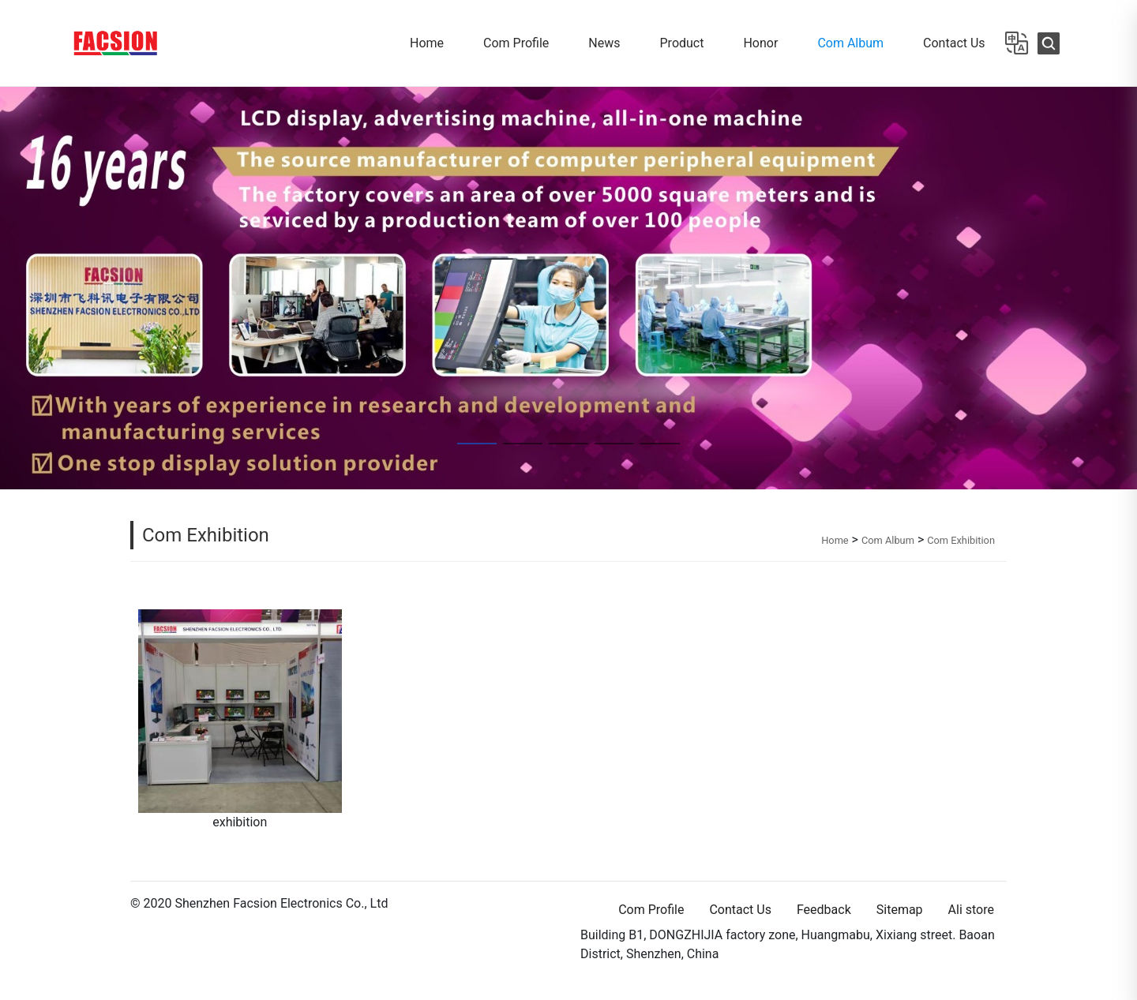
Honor (760, 43)
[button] (10, 288)
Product (682, 43)
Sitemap (899, 909)
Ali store (971, 909)
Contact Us (954, 43)
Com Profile (516, 43)
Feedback (824, 909)
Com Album (850, 43)
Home (427, 43)
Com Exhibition (205, 535)
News (604, 43)
